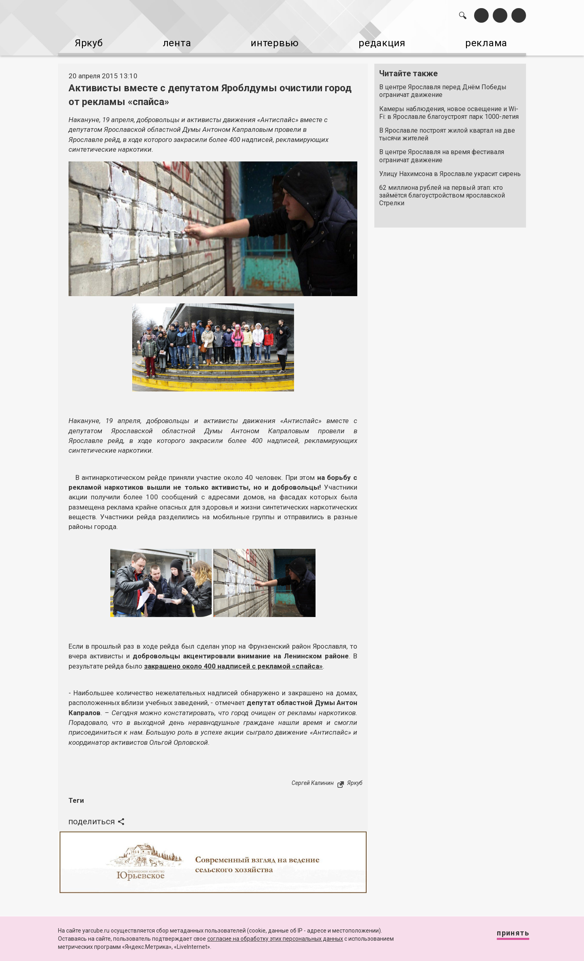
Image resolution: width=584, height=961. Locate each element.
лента (173, 40)
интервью (272, 40)
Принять (505, 936)
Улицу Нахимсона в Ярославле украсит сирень (450, 170)
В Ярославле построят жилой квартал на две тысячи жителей (447, 130)
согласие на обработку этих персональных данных (275, 938)
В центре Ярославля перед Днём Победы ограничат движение (443, 87)
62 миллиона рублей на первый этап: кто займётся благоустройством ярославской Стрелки (442, 191)
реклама (491, 40)
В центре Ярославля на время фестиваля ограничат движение (441, 151)
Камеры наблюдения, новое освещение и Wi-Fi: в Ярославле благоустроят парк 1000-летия (449, 108)
